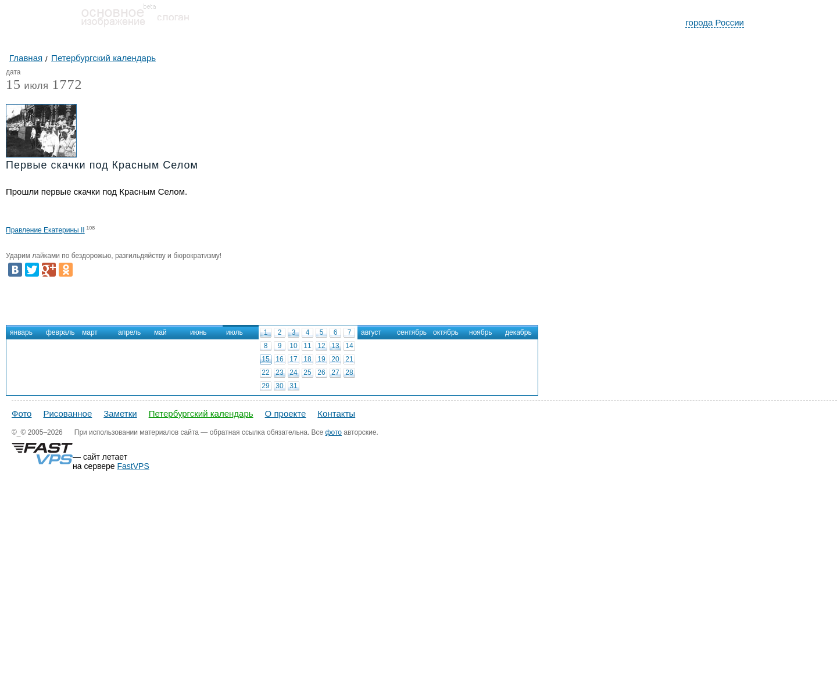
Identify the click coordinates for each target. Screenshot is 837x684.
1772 (67, 84)
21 (349, 359)
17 (293, 359)
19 (321, 359)
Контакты (336, 413)
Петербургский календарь (201, 413)
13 (335, 346)
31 (293, 386)
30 (279, 386)
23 (279, 372)
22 (265, 372)
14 (349, 346)
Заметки (120, 413)
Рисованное (67, 413)
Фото (21, 413)
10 (293, 346)
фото (334, 432)
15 (265, 359)
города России (714, 22)
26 (321, 372)
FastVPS (133, 466)
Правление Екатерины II (45, 230)
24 (293, 372)
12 (321, 346)
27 (335, 372)
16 (279, 359)
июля (27, 86)
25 (307, 372)
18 (307, 359)
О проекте (285, 413)
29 (265, 386)
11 (307, 346)
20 (335, 359)
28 (349, 372)
